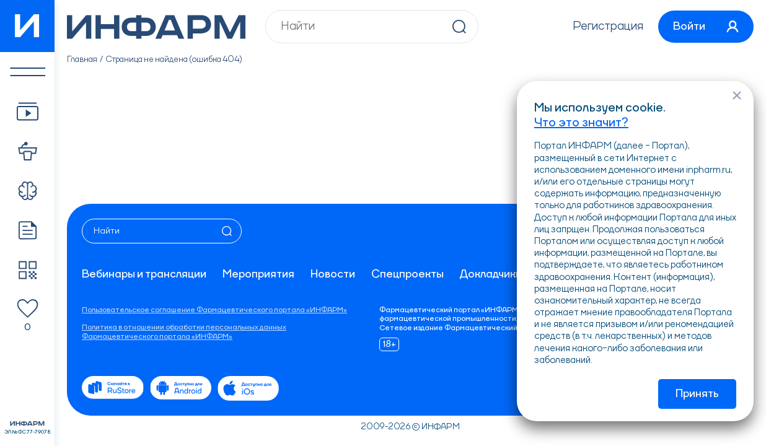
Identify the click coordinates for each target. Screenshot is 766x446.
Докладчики (491, 274)
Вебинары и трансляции (144, 274)
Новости (332, 274)
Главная (82, 59)
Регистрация (608, 26)
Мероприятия (258, 274)
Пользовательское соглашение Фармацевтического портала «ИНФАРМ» (214, 310)
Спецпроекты (407, 274)
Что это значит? (581, 123)
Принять (697, 394)
